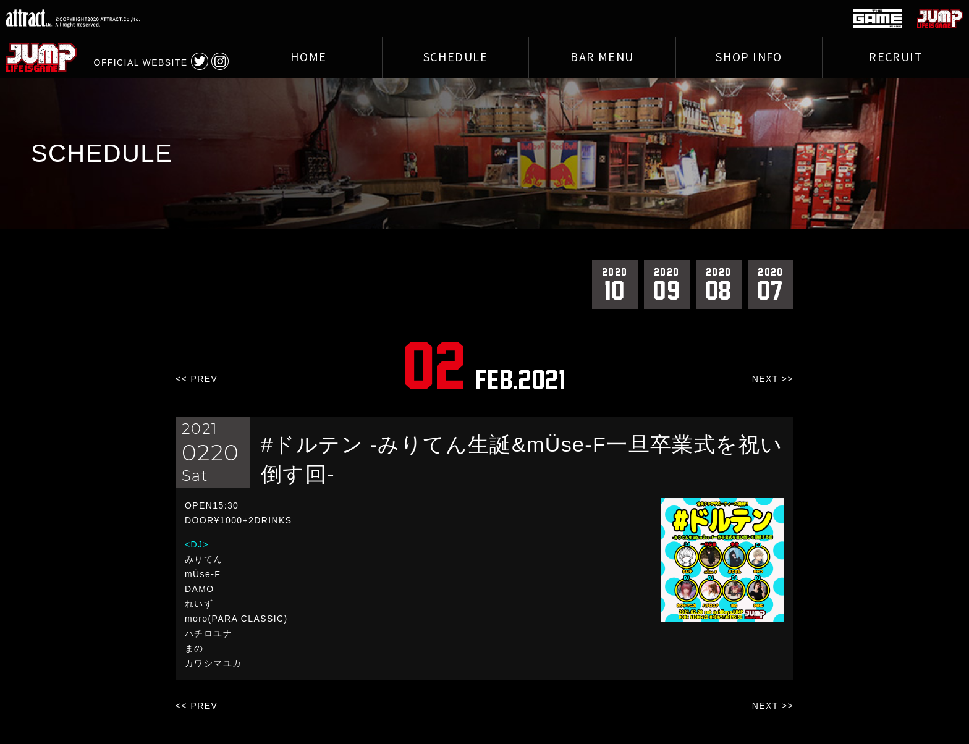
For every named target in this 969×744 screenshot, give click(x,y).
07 (770, 284)
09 (667, 284)
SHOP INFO (749, 57)
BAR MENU (601, 57)
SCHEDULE (455, 57)
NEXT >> (772, 379)
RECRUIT (896, 57)
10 (615, 284)
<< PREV (197, 379)
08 (719, 284)
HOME (308, 57)
